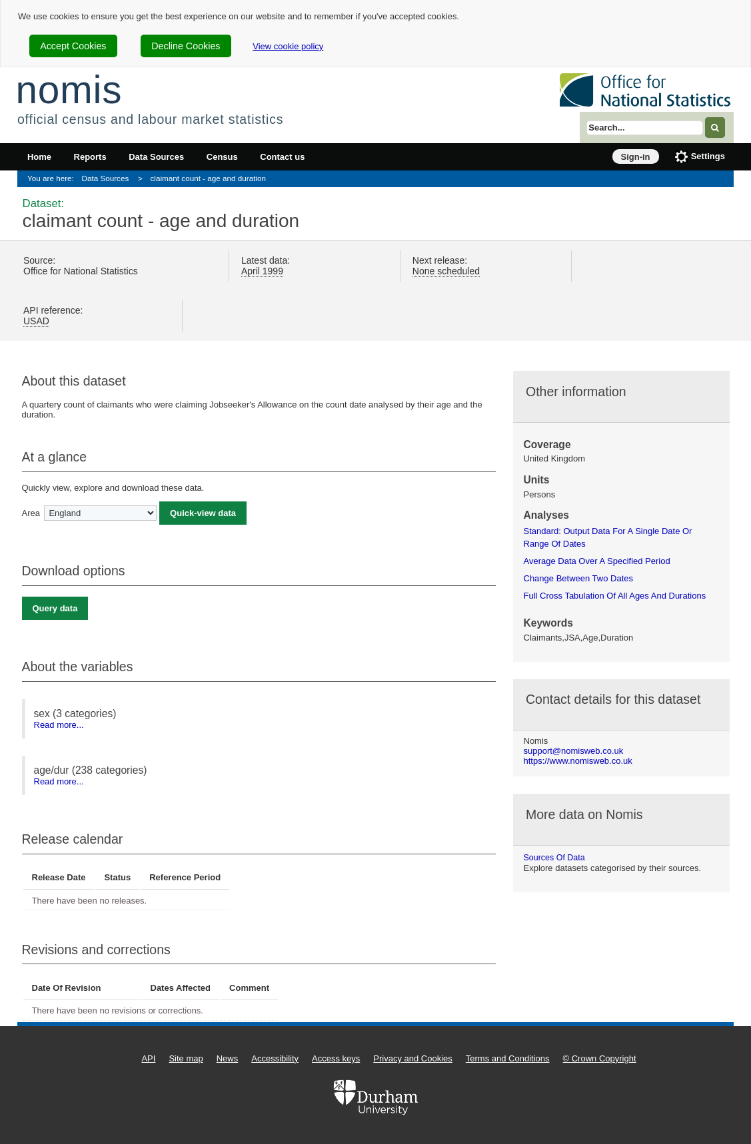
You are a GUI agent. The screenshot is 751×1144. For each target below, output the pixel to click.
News (228, 1058)
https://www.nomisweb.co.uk (578, 761)
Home (39, 157)
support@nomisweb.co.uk (574, 751)
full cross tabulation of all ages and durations (615, 596)
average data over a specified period (597, 561)
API (148, 1058)
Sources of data (554, 857)
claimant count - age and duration (208, 178)
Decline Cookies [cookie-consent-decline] (185, 46)
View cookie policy (288, 46)
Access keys (336, 1058)
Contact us (282, 157)
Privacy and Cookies (412, 1058)
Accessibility (275, 1058)
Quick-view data (203, 513)
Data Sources (156, 157)
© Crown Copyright (599, 1058)
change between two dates (579, 578)
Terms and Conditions (508, 1058)
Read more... (59, 725)
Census (222, 157)
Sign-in (635, 157)
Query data (55, 608)
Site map (186, 1058)
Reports (90, 157)
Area (31, 513)
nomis (68, 89)
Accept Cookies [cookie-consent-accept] (73, 46)
